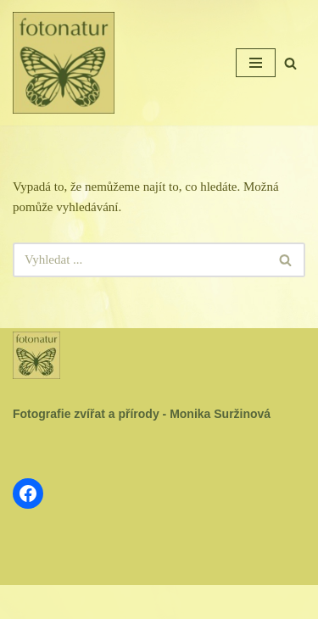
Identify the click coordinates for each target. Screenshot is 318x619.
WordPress (198, 602)
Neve (106, 602)
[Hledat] (290, 63)
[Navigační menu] (256, 62)
